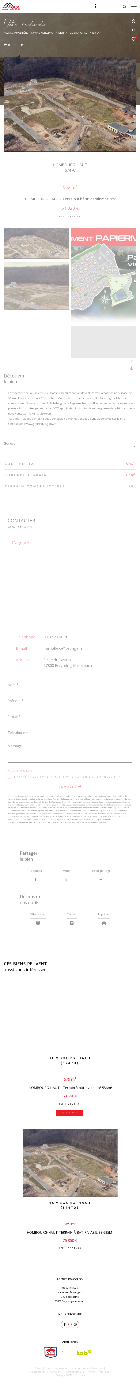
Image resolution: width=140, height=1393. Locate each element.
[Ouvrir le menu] (134, 6)
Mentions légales (75, 1374)
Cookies (80, 1377)
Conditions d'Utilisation (77, 822)
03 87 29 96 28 (56, 637)
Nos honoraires (36, 1374)
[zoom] (36, 258)
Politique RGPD (64, 1377)
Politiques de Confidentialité (50, 822)
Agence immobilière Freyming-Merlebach (29, 32)
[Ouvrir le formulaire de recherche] (114, 6)
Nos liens (104, 1374)
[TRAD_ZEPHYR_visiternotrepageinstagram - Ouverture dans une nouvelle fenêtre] (75, 1327)
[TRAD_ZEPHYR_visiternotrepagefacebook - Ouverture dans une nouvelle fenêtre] (65, 1327)
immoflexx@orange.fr (63, 648)
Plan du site (55, 1374)
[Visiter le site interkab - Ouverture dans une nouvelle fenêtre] (76, 1355)
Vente (61, 32)
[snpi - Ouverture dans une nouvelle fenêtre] (50, 1355)
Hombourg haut (78, 32)
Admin (92, 1374)
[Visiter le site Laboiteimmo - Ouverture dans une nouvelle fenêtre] (70, 1384)
